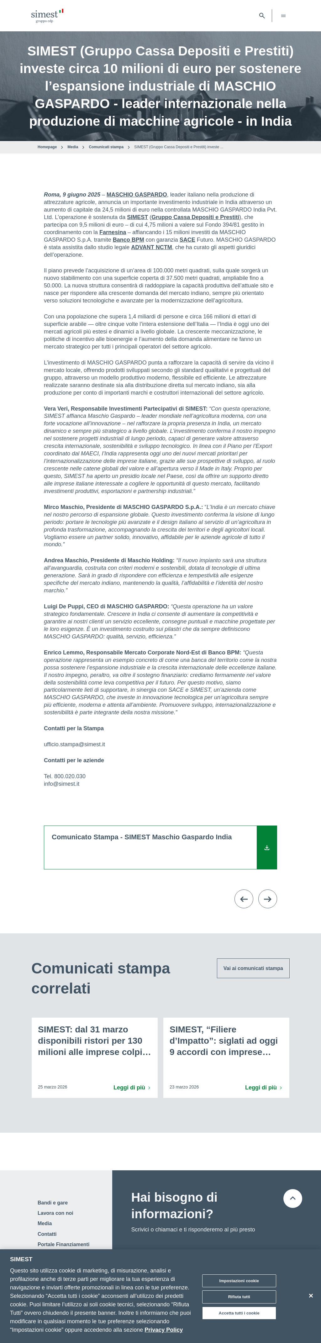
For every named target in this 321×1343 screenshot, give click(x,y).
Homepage (47, 147)
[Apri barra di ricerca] (262, 15)
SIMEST (137, 217)
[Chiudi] (311, 1298)
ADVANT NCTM (151, 247)
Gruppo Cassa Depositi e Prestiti (195, 217)
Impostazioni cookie (239, 1283)
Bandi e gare (53, 1202)
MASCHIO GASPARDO (137, 194)
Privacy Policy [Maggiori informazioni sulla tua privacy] (164, 1332)
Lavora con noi (55, 1213)
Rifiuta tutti (239, 1299)
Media (72, 147)
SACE (187, 240)
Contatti (47, 1234)
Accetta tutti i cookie (239, 1315)
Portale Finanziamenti (63, 1244)
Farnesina (112, 232)
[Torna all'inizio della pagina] (292, 1198)
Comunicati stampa (106, 147)
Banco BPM (128, 240)
